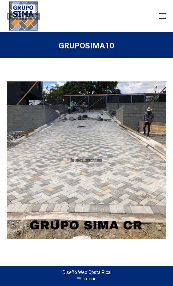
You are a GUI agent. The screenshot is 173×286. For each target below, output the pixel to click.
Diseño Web (75, 272)
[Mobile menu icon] (162, 16)
